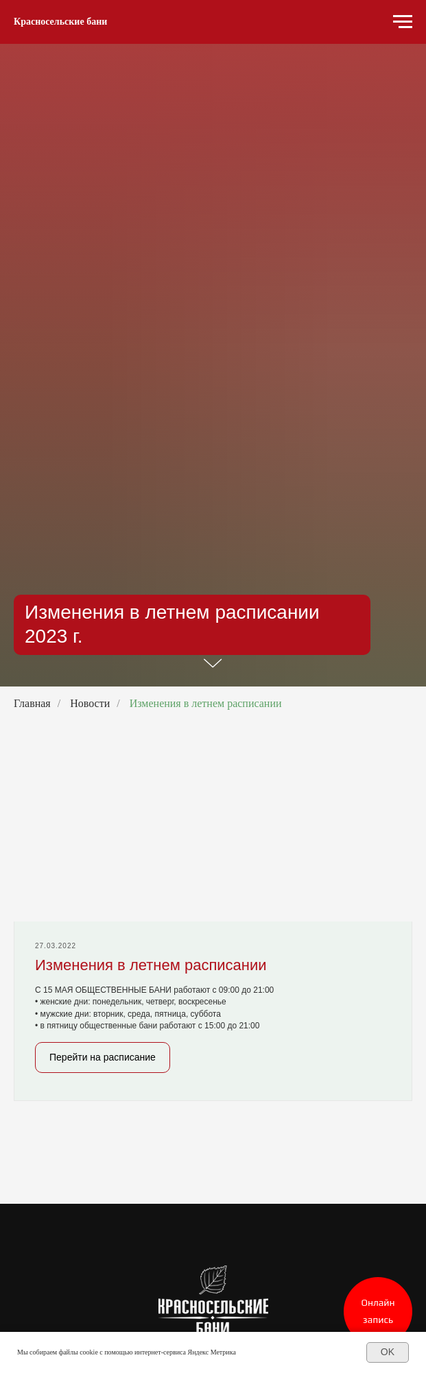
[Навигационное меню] (402, 22)
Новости (90, 703)
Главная (32, 703)
